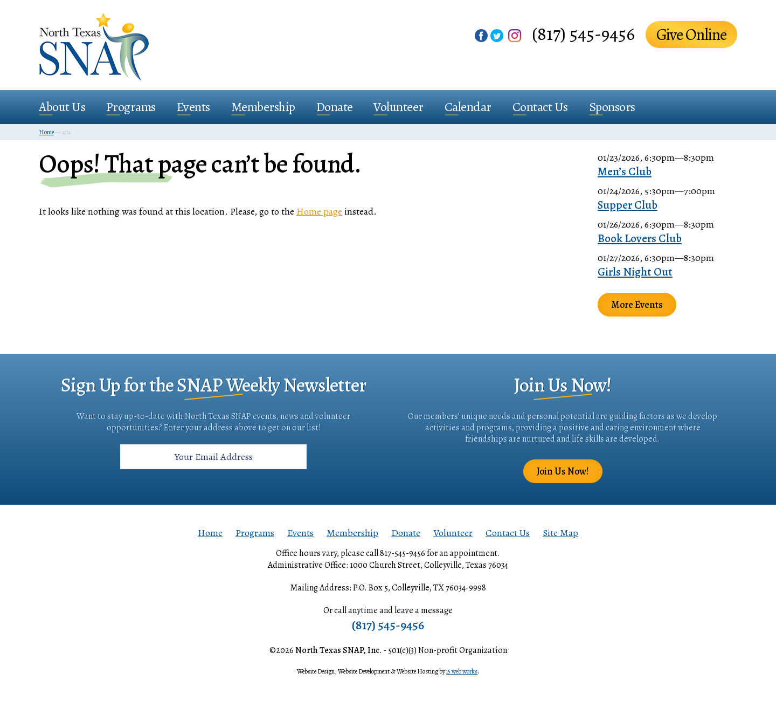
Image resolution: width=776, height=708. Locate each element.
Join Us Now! (563, 471)
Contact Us (540, 106)
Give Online (691, 34)
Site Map (560, 532)
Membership (263, 106)
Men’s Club (625, 171)
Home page (319, 211)
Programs (131, 106)
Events (193, 106)
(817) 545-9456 (583, 33)
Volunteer (398, 106)
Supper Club (627, 204)
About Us (62, 106)
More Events (637, 304)
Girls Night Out (635, 271)
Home (210, 532)
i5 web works (461, 671)
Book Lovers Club (640, 238)
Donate (334, 106)
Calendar (468, 106)
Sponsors (612, 106)
